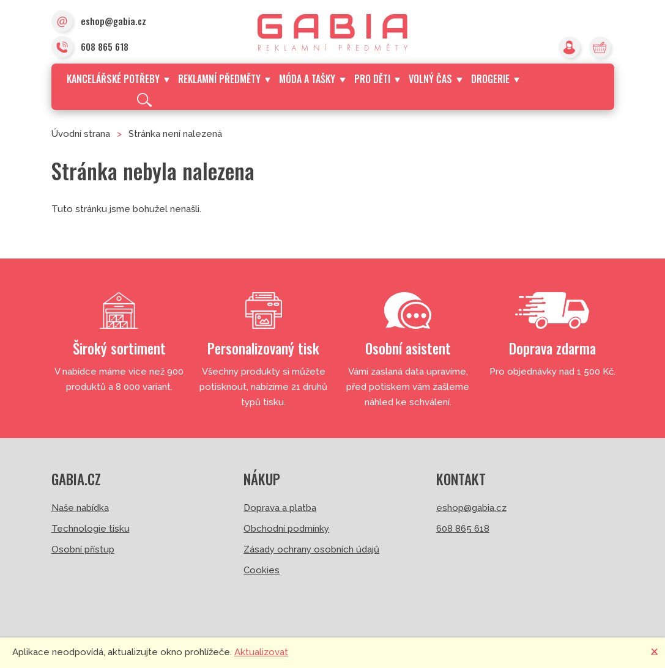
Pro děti (377, 79)
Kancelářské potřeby (118, 79)
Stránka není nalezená (175, 133)
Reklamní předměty (224, 79)
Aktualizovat (261, 652)
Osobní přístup (82, 549)
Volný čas (435, 79)
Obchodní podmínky (286, 528)
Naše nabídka (80, 507)
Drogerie (495, 79)
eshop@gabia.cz (98, 22)
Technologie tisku (90, 528)
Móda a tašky (312, 79)
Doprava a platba (279, 507)
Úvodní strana (80, 133)
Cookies (261, 570)
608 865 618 (89, 47)
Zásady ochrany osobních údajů (311, 549)
